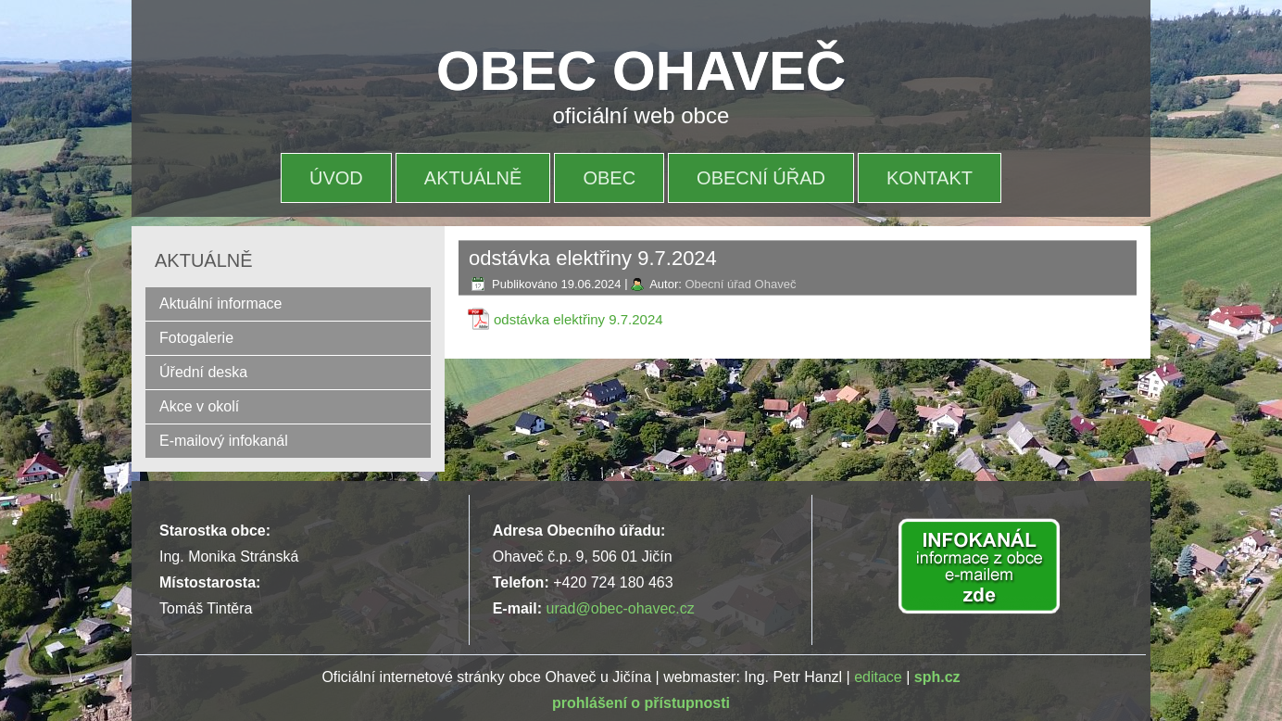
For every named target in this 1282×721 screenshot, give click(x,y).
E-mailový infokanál (223, 441)
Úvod (336, 178)
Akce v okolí (199, 406)
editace (878, 677)
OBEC (609, 178)
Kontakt (929, 178)
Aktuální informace (221, 303)
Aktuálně (473, 178)
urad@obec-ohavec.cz (620, 608)
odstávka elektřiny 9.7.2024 (578, 319)
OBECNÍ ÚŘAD (761, 178)
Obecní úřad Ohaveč (740, 284)
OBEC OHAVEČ (641, 71)
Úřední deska (203, 372)
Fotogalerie (196, 338)
